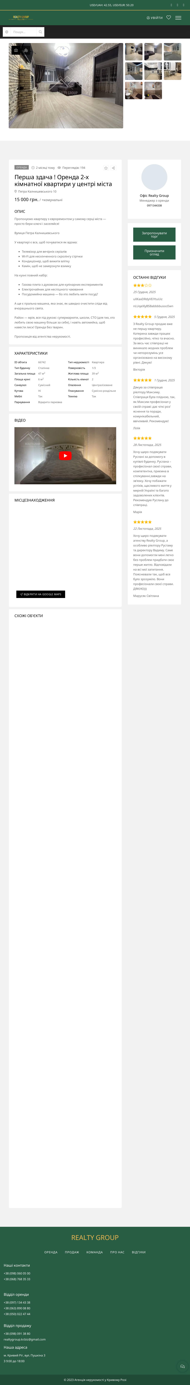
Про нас (117, 1252)
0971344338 (154, 205)
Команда (94, 1252)
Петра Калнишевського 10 (35, 191)
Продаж (72, 1252)
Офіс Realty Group (154, 195)
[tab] (16, 50)
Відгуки (139, 1252)
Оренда (51, 1252)
